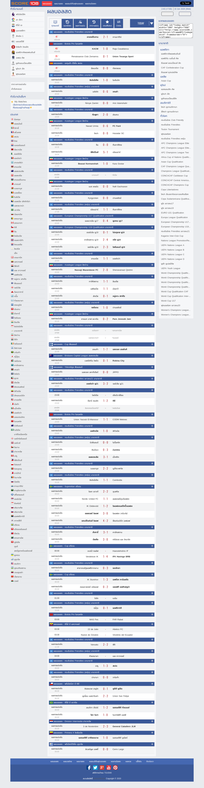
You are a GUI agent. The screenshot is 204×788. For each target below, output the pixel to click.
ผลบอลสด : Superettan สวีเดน (67, 486)
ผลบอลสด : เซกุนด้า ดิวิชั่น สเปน (68, 63)
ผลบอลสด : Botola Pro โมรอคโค (68, 43)
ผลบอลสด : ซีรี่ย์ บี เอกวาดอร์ (67, 624)
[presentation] (55, 23)
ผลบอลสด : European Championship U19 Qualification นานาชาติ (83, 227)
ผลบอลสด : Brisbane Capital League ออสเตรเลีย (76, 355)
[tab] (55, 23)
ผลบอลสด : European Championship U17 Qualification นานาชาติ (83, 215)
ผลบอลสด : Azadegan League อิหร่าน (71, 98)
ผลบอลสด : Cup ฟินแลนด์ (65, 344)
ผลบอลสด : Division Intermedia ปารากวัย (72, 721)
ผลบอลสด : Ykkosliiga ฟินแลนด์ (68, 367)
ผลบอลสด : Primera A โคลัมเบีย (68, 732)
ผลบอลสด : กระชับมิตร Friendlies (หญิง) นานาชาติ (76, 86)
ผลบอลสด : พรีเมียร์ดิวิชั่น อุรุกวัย (68, 744)
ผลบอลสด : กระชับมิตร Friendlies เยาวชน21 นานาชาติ (78, 378)
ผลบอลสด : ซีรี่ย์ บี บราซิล (65, 702)
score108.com (99, 778)
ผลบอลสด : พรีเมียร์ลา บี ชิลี (66, 683)
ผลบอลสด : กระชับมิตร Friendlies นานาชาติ (73, 31)
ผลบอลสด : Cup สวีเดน (64, 545)
